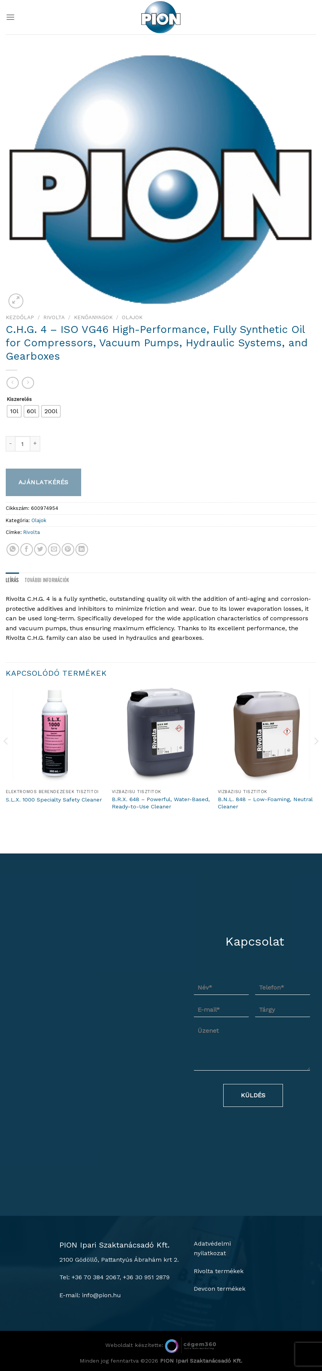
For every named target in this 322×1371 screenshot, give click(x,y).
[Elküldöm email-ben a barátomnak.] (54, 549)
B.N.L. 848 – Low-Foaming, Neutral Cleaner (265, 803)
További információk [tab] (47, 580)
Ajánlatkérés (43, 482)
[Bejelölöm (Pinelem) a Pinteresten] (68, 549)
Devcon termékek (219, 1288)
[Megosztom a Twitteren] (40, 549)
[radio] (14, 411)
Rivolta (54, 317)
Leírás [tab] (12, 580)
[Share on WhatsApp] (13, 549)
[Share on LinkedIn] (81, 549)
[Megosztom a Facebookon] (26, 549)
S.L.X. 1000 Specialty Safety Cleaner (54, 800)
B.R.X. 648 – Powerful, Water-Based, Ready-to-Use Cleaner (161, 803)
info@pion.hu (101, 1295)
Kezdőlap (20, 317)
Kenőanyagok (93, 317)
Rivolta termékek (219, 1271)
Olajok (132, 317)
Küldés (253, 1095)
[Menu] (10, 17)
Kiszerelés (19, 399)
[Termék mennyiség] (22, 443)
